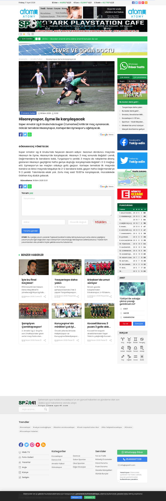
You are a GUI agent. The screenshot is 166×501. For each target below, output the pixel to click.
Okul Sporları (79, 463)
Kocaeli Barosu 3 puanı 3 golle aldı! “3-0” (98, 325)
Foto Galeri (26, 457)
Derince (76, 456)
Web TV (24, 452)
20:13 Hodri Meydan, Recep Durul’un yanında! (64, 39)
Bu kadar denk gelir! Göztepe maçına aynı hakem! (129, 102)
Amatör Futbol (36, 59)
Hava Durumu (101, 463)
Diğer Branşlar (79, 467)
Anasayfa (23, 59)
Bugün (122, 81)
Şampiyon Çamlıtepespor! (32, 325)
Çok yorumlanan (139, 77)
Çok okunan (124, 77)
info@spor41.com (127, 465)
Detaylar (76, 497)
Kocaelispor (57, 456)
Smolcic (128, 427)
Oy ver (125, 323)
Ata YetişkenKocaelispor (112, 427)
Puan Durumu (101, 466)
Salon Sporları (79, 459)
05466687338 (132, 459)
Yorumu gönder (30, 231)
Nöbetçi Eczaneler (103, 459)
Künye (23, 472)
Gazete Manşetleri (103, 470)
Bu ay (142, 81)
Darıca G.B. (56, 459)
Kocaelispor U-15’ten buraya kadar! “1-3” (131, 118)
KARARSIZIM (128, 317)
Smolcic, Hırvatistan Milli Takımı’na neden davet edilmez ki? (132, 114)
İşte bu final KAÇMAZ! (29, 281)
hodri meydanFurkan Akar (88, 427)
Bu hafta (132, 81)
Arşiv (23, 467)
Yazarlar (25, 462)
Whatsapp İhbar (132, 452)
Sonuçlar (139, 323)
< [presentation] (36, 39)
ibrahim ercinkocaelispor (64, 427)
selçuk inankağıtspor (42, 427)
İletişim (24, 477)
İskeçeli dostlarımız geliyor (133, 129)
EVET (125, 308)
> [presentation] (39, 39)
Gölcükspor (57, 467)
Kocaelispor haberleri (29, 431)
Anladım (89, 497)
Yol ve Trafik (100, 456)
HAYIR (125, 313)
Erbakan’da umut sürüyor (98, 281)
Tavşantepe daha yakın (66, 281)
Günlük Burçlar (101, 473)
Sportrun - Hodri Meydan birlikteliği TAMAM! (132, 122)
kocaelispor (25, 427)
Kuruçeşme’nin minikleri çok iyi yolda (64, 325)
